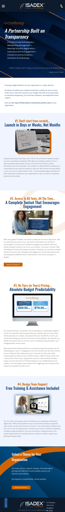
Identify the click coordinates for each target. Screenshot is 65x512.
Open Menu (3, 6)
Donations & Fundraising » (18, 58)
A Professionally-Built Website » (20, 42)
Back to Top (6, 503)
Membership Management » (19, 45)
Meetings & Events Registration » (21, 48)
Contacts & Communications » (20, 55)
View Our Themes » (13, 265)
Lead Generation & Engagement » (21, 51)
